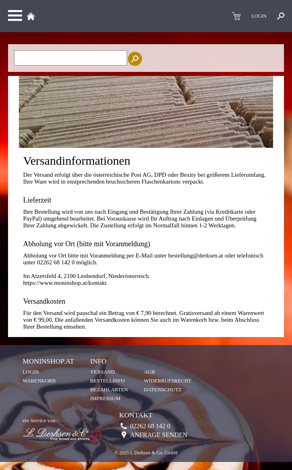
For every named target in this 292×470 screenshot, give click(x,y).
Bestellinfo (107, 381)
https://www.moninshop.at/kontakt (64, 283)
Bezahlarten (109, 389)
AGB (149, 372)
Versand (102, 372)
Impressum (105, 398)
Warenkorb (39, 381)
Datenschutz (162, 389)
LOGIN (258, 16)
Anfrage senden (158, 434)
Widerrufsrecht (167, 381)
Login (31, 372)
